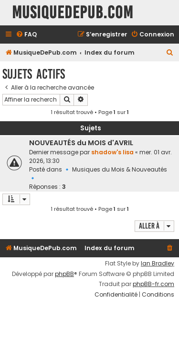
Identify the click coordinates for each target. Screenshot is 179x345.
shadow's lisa (112, 152)
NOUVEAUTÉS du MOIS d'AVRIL (81, 143)
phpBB (64, 274)
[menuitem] (26, 34)
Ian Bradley (157, 263)
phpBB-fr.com (153, 284)
